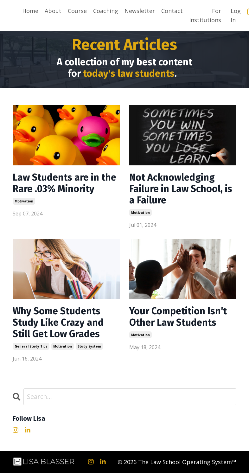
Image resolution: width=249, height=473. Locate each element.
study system (89, 346)
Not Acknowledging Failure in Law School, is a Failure (180, 189)
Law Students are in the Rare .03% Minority (64, 183)
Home (30, 11)
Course (77, 11)
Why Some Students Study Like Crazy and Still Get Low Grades (58, 322)
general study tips (31, 346)
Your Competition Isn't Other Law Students (178, 316)
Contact (172, 11)
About (53, 11)
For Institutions (205, 15)
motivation (24, 201)
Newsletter (139, 11)
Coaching (105, 11)
